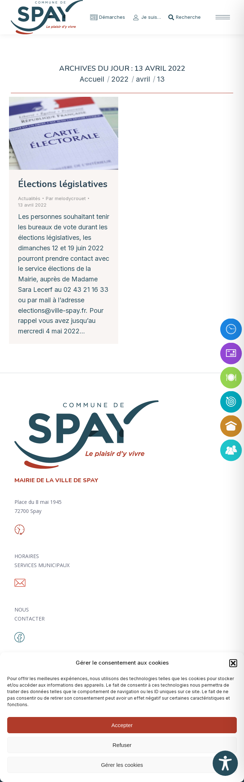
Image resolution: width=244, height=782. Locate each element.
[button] (233, 663)
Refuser (122, 745)
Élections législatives (62, 184)
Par (66, 198)
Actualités (29, 198)
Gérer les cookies (122, 765)
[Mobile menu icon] (222, 17)
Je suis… (146, 17)
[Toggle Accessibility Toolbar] (225, 763)
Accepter (122, 725)
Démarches (107, 17)
